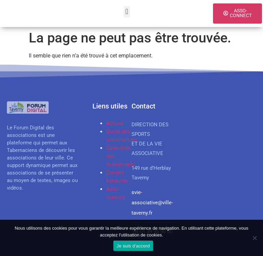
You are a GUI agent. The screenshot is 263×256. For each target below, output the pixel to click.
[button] (127, 11)
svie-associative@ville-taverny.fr (152, 202)
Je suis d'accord (133, 245)
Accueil (115, 123)
